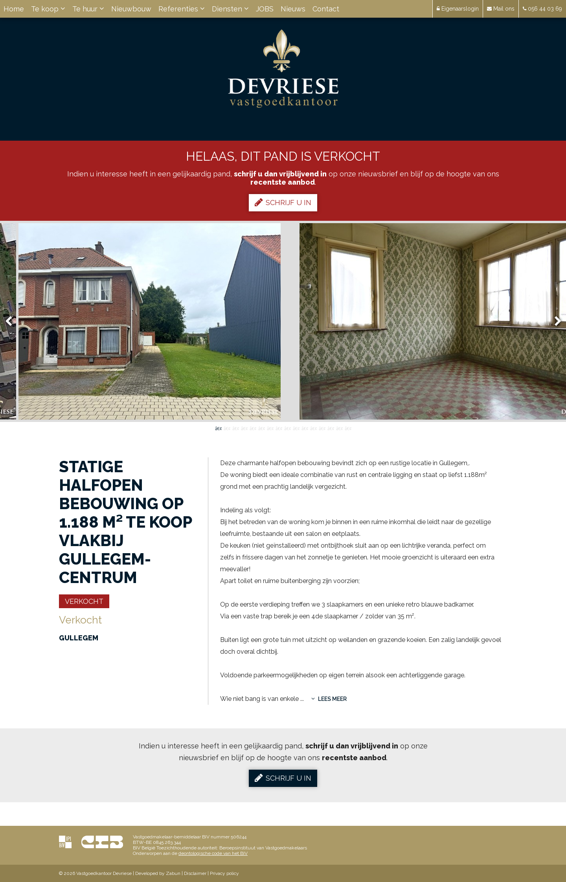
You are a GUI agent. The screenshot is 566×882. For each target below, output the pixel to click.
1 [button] (218, 427)
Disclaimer (195, 873)
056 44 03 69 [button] (542, 9)
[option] (283, 321)
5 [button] (252, 427)
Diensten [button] (230, 9)
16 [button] (347, 427)
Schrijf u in (283, 202)
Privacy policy (224, 873)
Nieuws (293, 9)
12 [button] (313, 427)
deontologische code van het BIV (213, 853)
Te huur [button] (88, 9)
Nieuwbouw (131, 9)
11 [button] (304, 427)
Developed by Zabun (157, 873)
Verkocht (84, 601)
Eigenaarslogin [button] (458, 9)
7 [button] (270, 427)
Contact (325, 9)
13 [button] (321, 427)
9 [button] (287, 427)
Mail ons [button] (501, 9)
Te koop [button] (48, 9)
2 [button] (226, 427)
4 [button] (244, 427)
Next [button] (554, 321)
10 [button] (296, 427)
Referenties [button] (181, 9)
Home (14, 9)
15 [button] (339, 427)
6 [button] (261, 427)
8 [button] (278, 427)
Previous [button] (12, 321)
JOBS (265, 9)
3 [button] (235, 427)
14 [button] (330, 427)
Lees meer (329, 699)
